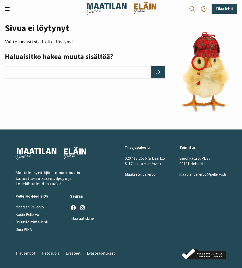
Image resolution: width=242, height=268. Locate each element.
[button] (9, 9)
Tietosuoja (50, 253)
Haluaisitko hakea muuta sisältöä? (59, 57)
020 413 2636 (136, 158)
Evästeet (73, 253)
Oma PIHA (23, 229)
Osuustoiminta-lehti (31, 222)
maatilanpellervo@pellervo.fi (202, 174)
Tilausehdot (25, 253)
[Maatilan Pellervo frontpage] (106, 9)
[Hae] (158, 72)
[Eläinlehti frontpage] (144, 9)
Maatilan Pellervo (29, 207)
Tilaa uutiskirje (82, 218)
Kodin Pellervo (27, 214)
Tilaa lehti (224, 9)
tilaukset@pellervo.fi (141, 174)
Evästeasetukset (101, 253)
